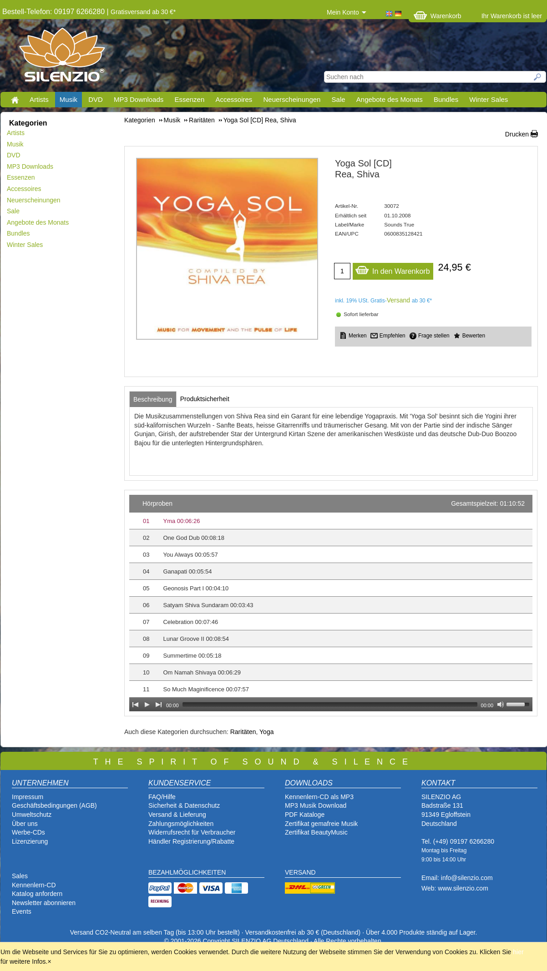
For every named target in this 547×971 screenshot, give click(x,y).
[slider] (329, 704)
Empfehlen (392, 335)
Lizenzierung (30, 841)
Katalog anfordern (37, 893)
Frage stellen (434, 335)
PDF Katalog (303, 814)
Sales (20, 876)
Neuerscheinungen (292, 99)
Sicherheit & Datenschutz (184, 805)
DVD (95, 99)
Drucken (517, 134)
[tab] (153, 399)
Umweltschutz (31, 814)
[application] (330, 603)
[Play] (147, 704)
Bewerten (473, 335)
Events (21, 911)
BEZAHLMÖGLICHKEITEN (187, 872)
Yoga (266, 731)
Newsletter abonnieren (44, 902)
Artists (39, 99)
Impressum (27, 796)
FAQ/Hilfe (162, 796)
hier (518, 952)
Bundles (446, 99)
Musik (68, 99)
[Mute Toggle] (500, 704)
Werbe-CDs (28, 832)
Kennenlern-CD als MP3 (319, 796)
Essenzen (189, 99)
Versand (398, 300)
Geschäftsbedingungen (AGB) (54, 805)
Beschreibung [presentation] (152, 399)
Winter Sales (488, 99)
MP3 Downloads (138, 99)
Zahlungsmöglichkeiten (180, 823)
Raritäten (243, 731)
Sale (338, 99)
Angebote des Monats (389, 99)
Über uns (25, 823)
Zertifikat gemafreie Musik (321, 823)
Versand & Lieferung (177, 814)
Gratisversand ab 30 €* (143, 11)
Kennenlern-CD (34, 885)
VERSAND (300, 872)
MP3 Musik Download (315, 805)
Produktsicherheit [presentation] (204, 398)
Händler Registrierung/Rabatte (191, 841)
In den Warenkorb (392, 269)
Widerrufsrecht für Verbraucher (191, 832)
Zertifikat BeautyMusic (316, 832)
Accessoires (233, 99)
